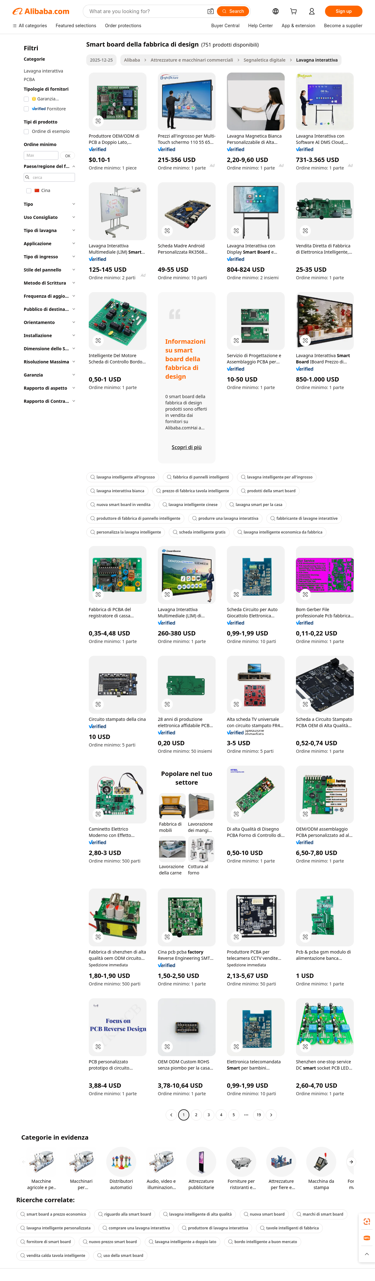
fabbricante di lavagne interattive (304, 518)
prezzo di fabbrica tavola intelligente (192, 491)
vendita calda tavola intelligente (52, 1255)
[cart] (294, 12)
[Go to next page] (271, 1115)
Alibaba (132, 60)
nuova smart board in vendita (120, 504)
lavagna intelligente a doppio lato (182, 1241)
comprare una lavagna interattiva (136, 1228)
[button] (210, 11)
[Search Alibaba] (145, 11)
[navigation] (47, 580)
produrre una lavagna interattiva (225, 518)
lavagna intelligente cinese (190, 504)
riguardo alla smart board (124, 1214)
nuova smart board (264, 1214)
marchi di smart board (320, 1214)
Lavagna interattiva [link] (317, 60)
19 (259, 1114)
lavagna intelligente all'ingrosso (122, 477)
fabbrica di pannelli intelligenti (198, 477)
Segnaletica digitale (265, 60)
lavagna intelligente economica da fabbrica (280, 532)
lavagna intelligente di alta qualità (197, 1214)
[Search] (233, 11)
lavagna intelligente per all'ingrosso (277, 477)
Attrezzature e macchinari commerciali (192, 60)
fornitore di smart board (45, 1241)
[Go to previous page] (171, 1115)
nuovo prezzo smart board (110, 1241)
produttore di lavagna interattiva (215, 1228)
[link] (367, 1221)
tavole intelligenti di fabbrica (289, 1228)
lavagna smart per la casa (255, 504)
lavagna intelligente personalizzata (55, 1228)
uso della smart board (120, 1255)
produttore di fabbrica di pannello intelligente (135, 518)
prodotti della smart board (268, 491)
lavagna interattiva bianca (117, 491)
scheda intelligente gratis (199, 532)
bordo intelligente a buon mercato (262, 1241)
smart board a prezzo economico (53, 1214)
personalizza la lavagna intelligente (125, 532)
